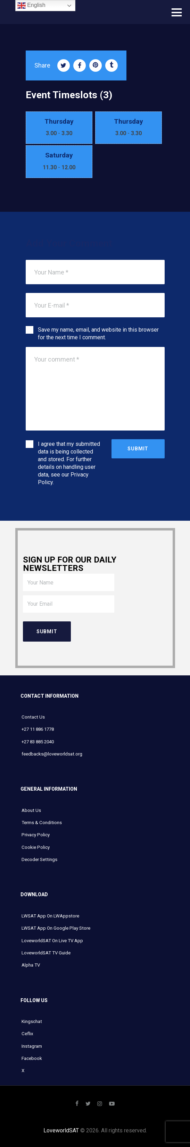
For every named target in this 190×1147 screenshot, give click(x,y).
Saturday (59, 155)
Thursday (59, 121)
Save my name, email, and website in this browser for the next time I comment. (98, 333)
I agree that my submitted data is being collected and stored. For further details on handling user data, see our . (69, 463)
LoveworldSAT (61, 1130)
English (31, 5)
